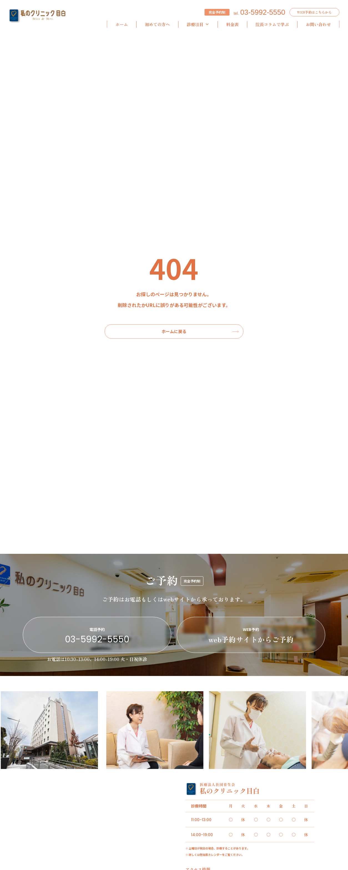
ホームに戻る (174, 331)
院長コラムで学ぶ (272, 24)
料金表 (232, 24)
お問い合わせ (318, 24)
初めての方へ (157, 24)
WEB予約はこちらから (314, 12)
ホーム (121, 24)
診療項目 (198, 24)
